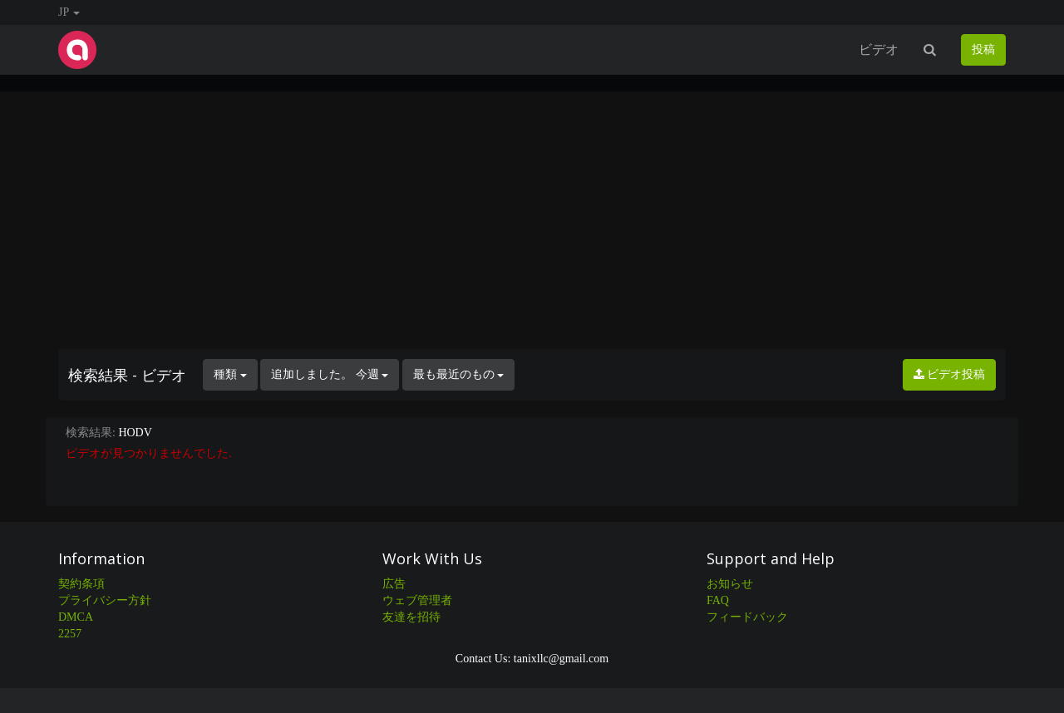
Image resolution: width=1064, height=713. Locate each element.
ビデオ (879, 49)
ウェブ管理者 (417, 600)
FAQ (718, 600)
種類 (230, 374)
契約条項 (81, 584)
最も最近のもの (459, 374)
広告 (394, 584)
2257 (69, 633)
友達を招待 (411, 617)
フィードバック (747, 617)
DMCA (75, 617)
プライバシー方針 (104, 600)
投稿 (983, 49)
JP (69, 12)
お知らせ (730, 584)
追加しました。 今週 (329, 374)
